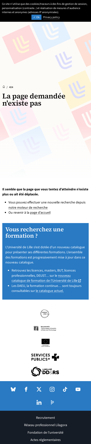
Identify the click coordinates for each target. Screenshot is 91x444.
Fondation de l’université (45, 432)
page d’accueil (40, 212)
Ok (36, 17)
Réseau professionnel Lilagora (45, 425)
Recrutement (45, 417)
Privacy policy (51, 17)
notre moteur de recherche (28, 207)
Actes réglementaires (45, 439)
